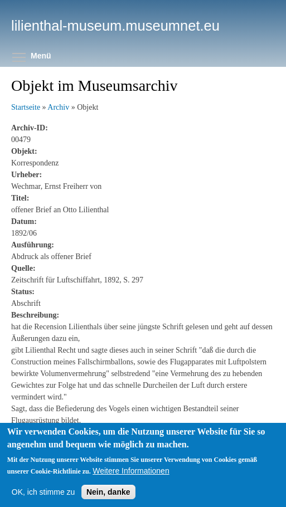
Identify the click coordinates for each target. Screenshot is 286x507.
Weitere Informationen (131, 470)
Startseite (25, 107)
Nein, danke (108, 492)
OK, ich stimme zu (43, 492)
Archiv (58, 107)
